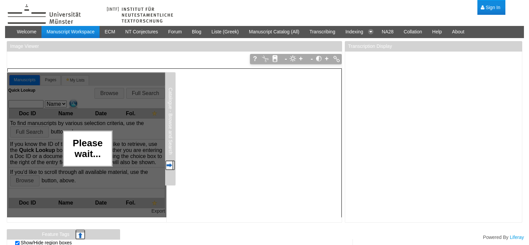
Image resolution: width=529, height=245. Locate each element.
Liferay (517, 237)
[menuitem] (490, 7)
